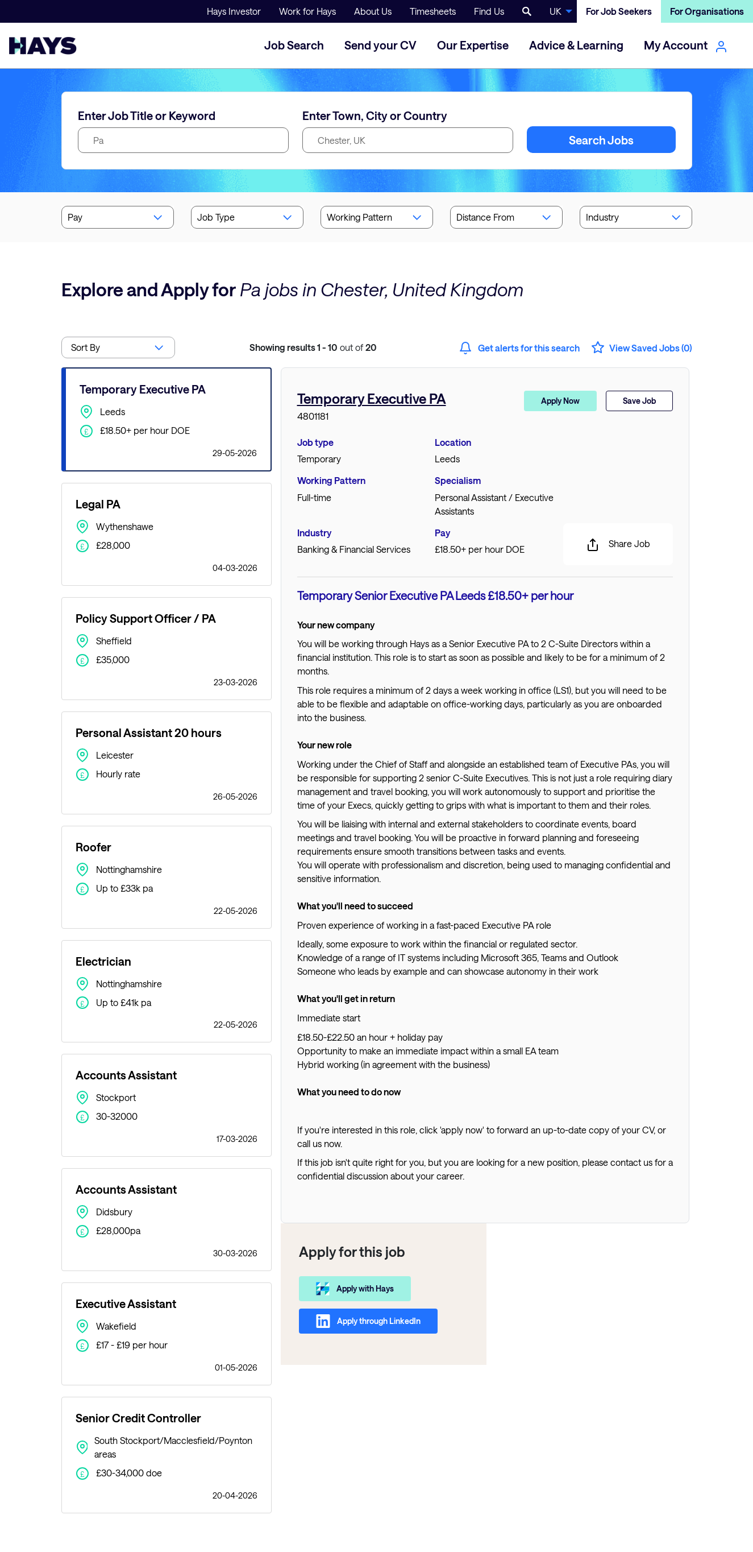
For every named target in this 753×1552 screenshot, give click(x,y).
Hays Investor (234, 11)
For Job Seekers (619, 11)
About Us (373, 11)
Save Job (639, 400)
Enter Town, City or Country (374, 115)
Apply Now (560, 400)
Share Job (618, 545)
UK (555, 11)
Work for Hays (307, 11)
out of (313, 347)
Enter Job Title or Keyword (146, 115)
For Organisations (707, 11)
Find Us (489, 11)
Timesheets (433, 11)
